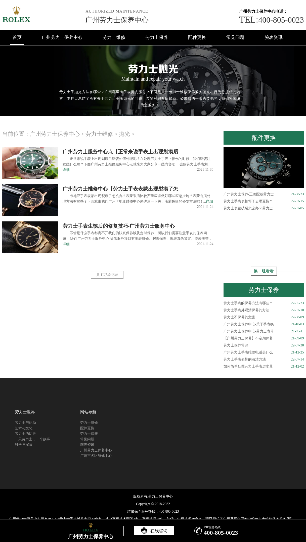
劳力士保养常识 (264, 345)
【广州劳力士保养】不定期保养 (264, 338)
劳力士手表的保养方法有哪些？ (264, 303)
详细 (66, 170)
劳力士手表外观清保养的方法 (264, 310)
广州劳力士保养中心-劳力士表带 (264, 331)
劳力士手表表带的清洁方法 (264, 359)
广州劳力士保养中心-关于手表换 (264, 324)
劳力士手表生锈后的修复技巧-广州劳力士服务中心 (119, 226)
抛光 (124, 134)
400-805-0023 (271, 19)
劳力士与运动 (25, 423)
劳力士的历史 (25, 434)
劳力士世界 (25, 412)
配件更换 (197, 37)
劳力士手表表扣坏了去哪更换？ (264, 201)
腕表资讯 (274, 37)
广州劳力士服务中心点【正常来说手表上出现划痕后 (120, 151)
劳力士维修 (114, 37)
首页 (17, 37)
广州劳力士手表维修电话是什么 (264, 352)
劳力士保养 (156, 37)
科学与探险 (23, 445)
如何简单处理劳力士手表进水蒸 (264, 366)
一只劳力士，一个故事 (32, 439)
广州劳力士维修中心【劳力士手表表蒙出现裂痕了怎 (120, 189)
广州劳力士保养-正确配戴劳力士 (264, 194)
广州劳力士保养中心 (117, 20)
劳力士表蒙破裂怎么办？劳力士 (264, 208)
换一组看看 (264, 271)
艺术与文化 (23, 428)
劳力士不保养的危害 (264, 317)
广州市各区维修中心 (96, 456)
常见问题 (235, 37)
